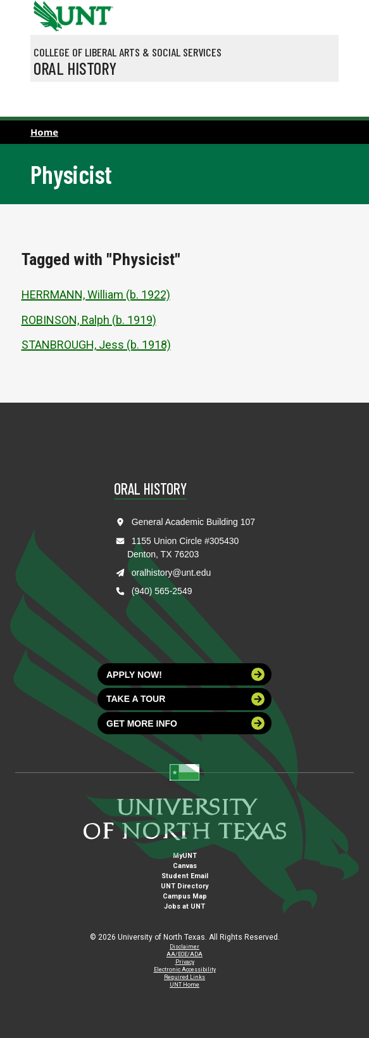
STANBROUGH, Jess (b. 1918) (96, 344)
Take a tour (185, 699)
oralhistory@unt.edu (171, 573)
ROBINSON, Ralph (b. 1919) (89, 320)
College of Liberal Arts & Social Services (128, 52)
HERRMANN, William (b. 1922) (96, 294)
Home (44, 132)
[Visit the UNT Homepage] (94, 11)
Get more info (185, 723)
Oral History (75, 68)
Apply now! (185, 674)
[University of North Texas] (46, 15)
